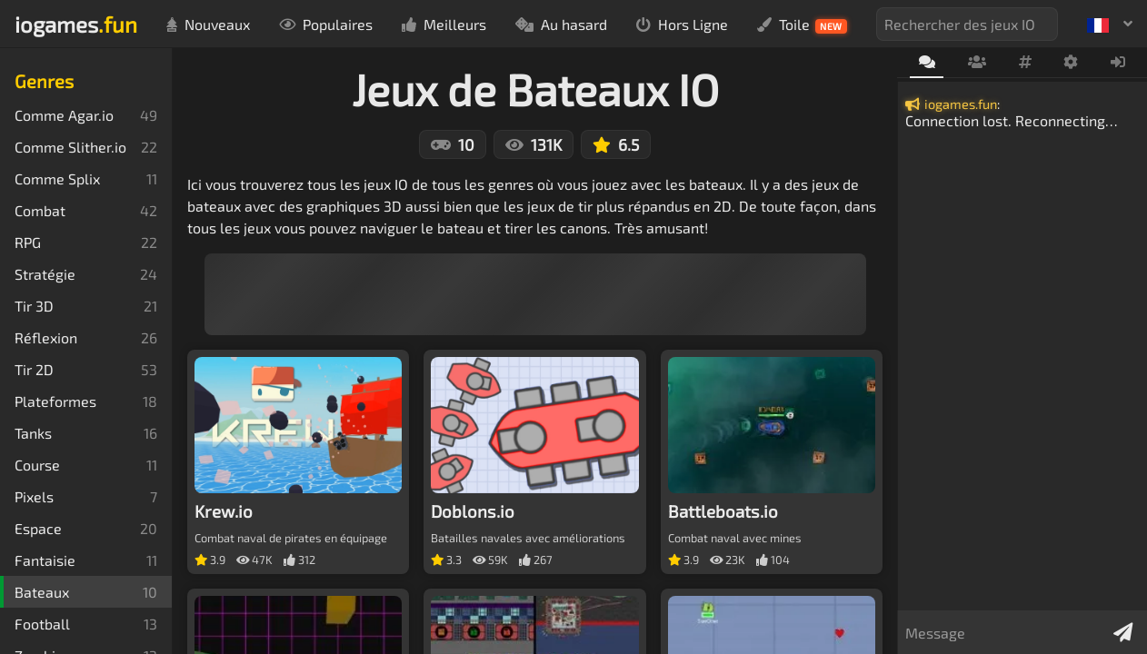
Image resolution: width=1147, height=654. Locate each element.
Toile (802, 24)
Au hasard (561, 24)
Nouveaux (208, 24)
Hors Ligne (682, 24)
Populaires (326, 24)
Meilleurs (444, 24)
